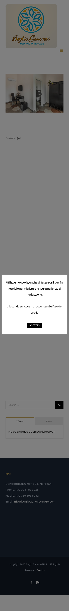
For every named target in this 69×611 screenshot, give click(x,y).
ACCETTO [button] (34, 325)
